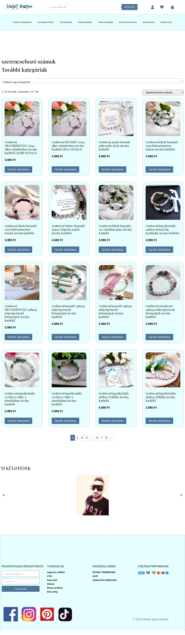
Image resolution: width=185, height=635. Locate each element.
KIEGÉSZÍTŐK (148, 22)
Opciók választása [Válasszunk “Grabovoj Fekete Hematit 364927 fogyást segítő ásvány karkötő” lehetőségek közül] (65, 249)
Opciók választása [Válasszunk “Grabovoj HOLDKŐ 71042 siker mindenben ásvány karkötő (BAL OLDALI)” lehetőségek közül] (65, 169)
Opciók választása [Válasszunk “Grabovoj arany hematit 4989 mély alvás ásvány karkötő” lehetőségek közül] (112, 169)
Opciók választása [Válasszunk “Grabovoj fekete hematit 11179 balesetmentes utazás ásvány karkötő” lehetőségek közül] (159, 169)
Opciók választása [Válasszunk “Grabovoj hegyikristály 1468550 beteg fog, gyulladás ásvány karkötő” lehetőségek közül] (159, 249)
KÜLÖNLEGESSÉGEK (128, 22)
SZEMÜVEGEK (166, 22)
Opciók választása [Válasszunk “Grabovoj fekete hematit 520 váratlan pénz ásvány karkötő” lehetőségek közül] (112, 249)
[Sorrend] (163, 92)
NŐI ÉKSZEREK (65, 22)
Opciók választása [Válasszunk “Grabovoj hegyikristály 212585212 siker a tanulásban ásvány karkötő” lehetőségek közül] (18, 420)
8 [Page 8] (106, 437)
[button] (3, 495)
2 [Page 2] (77, 437)
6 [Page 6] (97, 437)
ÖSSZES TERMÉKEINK (22, 22)
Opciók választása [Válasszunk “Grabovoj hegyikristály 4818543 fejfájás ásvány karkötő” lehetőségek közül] (159, 420)
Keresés (129, 7)
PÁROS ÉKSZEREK (105, 22)
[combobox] (92, 81)
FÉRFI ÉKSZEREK (85, 22)
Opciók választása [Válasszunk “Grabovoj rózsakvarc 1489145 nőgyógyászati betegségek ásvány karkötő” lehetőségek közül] (159, 337)
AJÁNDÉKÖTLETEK (45, 22)
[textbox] (92, 82)
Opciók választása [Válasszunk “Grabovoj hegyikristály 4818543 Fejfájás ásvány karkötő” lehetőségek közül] (112, 420)
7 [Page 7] (102, 437)
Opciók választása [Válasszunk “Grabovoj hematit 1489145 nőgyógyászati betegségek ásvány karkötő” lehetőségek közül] (65, 337)
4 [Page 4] (86, 437)
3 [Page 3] (82, 437)
